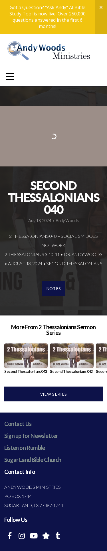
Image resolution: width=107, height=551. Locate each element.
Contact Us (17, 423)
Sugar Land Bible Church (32, 459)
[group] (26, 360)
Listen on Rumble (24, 447)
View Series (53, 394)
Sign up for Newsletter (31, 435)
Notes (53, 288)
